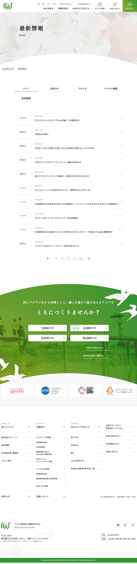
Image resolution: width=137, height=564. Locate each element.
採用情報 (26, 98)
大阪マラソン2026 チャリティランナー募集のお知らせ (58, 159)
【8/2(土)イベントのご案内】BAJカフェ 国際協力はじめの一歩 (62, 186)
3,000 (90, 325)
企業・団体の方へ (66, 4)
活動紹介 (40, 428)
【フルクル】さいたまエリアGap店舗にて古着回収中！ (58, 119)
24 (82, 252)
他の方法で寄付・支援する (91, 356)
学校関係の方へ (113, 445)
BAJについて (7, 428)
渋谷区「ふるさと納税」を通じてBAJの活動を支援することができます (65, 146)
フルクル (82, 88)
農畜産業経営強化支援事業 (46, 480)
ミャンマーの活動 (43, 438)
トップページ (8, 68)
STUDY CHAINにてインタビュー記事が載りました (57, 239)
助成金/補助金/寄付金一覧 (83, 469)
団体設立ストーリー (9, 438)
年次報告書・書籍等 (9, 454)
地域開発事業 (41, 443)
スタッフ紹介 (6, 462)
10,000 (89, 338)
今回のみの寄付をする (93, 348)
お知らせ (54, 88)
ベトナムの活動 (42, 470)
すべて (26, 88)
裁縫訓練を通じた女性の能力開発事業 (44, 454)
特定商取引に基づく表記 (126, 498)
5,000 (47, 338)
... (75, 252)
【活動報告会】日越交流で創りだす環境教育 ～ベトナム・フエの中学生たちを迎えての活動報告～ (77, 199)
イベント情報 (111, 88)
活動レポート (42, 497)
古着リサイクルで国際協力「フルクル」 (114, 428)
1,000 (47, 325)
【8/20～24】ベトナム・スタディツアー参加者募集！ (56, 213)
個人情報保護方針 (107, 498)
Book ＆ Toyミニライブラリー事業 (44, 461)
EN (54, 4)
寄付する (74, 438)
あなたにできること (80, 428)
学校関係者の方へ (85, 4)
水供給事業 (40, 448)
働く (72, 454)
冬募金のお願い (42, 133)
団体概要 (5, 446)
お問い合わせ (112, 452)
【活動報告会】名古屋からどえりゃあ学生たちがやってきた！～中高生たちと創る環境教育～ (74, 226)
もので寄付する (77, 462)
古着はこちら (37, 542)
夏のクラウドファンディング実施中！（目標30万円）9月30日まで (62, 173)
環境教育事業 (41, 475)
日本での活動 (42, 487)
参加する (74, 446)
